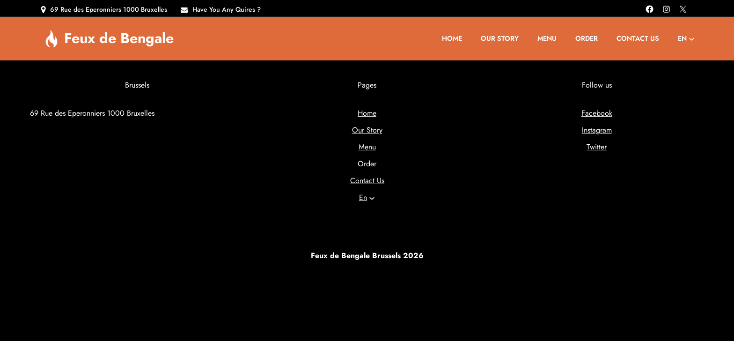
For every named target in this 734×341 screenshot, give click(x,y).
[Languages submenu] (692, 39)
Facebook (596, 113)
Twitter (597, 146)
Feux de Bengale (119, 38)
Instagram (597, 130)
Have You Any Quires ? (226, 9)
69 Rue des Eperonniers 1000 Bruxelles (108, 9)
